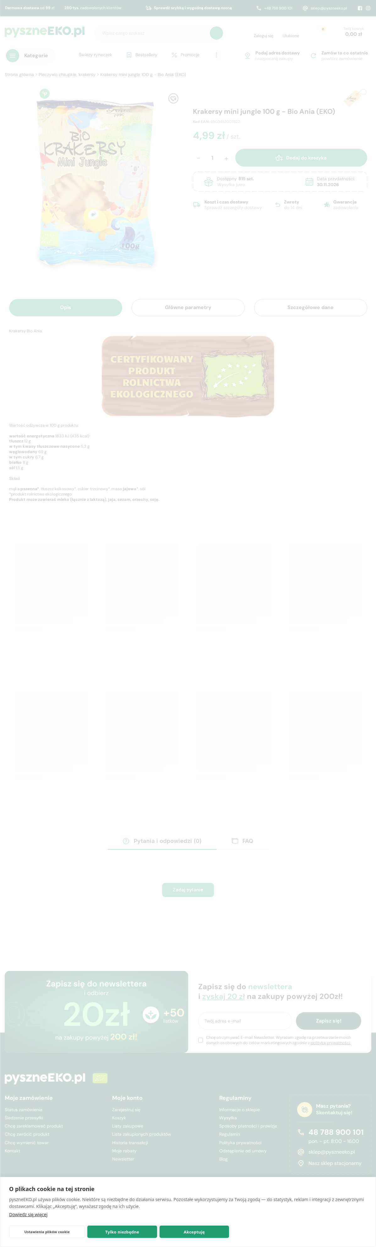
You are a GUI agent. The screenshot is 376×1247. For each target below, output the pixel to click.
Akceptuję (194, 1232)
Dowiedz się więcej (28, 1214)
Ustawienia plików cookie (47, 1231)
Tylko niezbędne (122, 1232)
